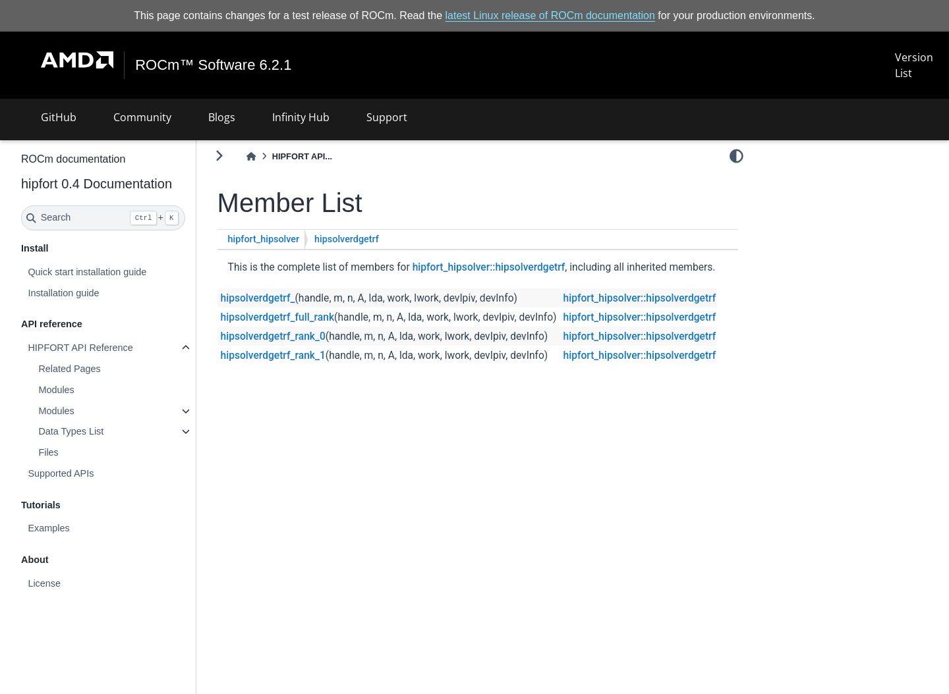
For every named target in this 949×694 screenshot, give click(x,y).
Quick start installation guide (87, 272)
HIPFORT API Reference (80, 347)
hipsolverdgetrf (346, 239)
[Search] (103, 217)
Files (48, 452)
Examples (48, 528)
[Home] (251, 156)
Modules (56, 390)
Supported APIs (61, 473)
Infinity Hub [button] (301, 117)
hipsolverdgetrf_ (258, 298)
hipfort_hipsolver (264, 239)
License (44, 583)
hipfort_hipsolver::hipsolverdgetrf (489, 267)
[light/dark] (736, 156)
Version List (914, 65)
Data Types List (70, 431)
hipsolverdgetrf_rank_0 (273, 336)
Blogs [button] (221, 117)
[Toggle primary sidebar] (219, 155)
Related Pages (69, 368)
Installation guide (63, 293)
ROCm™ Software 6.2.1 (213, 65)
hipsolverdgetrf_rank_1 (273, 355)
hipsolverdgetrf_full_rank (277, 317)
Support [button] (386, 117)
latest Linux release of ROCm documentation (550, 15)
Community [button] (142, 117)
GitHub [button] (58, 117)
